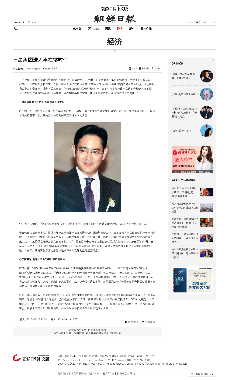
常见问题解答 (78, 373)
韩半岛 (77, 29)
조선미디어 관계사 (201, 374)
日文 (214, 22)
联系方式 (94, 373)
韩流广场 (146, 29)
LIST (133, 68)
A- (159, 68)
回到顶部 (148, 322)
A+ (153, 68)
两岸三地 (93, 29)
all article (188, 22)
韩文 (198, 22)
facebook (132, 322)
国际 (107, 29)
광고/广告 (108, 373)
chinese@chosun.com (148, 363)
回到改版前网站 (126, 373)
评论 (131, 29)
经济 (119, 29)
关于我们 (63, 373)
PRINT (144, 68)
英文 (206, 22)
